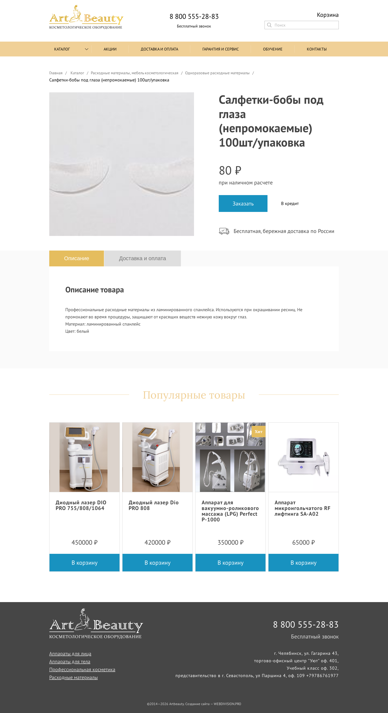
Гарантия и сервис (220, 49)
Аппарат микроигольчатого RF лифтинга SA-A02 (303, 508)
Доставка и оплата (159, 49)
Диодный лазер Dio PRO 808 (154, 505)
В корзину (84, 562)
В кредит (290, 203)
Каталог (62, 49)
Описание (76, 258)
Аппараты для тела (69, 661)
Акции (110, 49)
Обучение (273, 49)
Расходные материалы (73, 677)
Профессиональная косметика (82, 669)
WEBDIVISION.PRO (227, 704)
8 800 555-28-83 (194, 16)
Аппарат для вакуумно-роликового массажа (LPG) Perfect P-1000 (230, 511)
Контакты (317, 49)
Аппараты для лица (70, 653)
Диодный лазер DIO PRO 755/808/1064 (81, 505)
